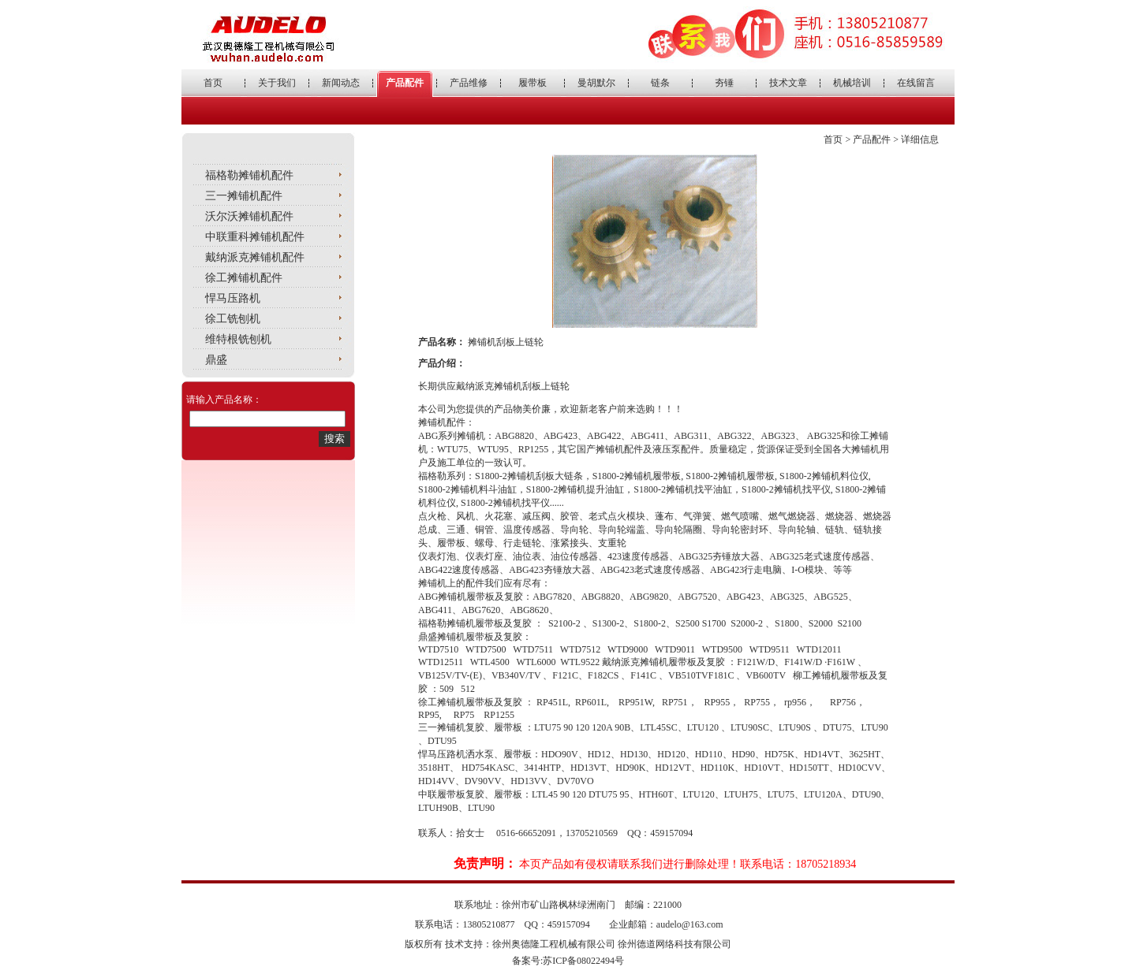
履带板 (532, 82)
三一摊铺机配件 (243, 196)
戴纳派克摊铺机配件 (255, 257)
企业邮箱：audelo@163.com (666, 924)
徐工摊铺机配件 (243, 278)
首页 (213, 82)
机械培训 (852, 82)
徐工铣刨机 (232, 319)
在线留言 (916, 82)
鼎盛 (216, 360)
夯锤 (724, 82)
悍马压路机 (232, 298)
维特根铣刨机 (238, 339)
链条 (660, 82)
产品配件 (405, 82)
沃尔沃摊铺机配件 (249, 216)
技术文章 (788, 82)
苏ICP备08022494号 (583, 960)
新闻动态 (341, 82)
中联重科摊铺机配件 (255, 237)
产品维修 (469, 82)
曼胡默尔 (596, 82)
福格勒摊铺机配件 (249, 175)
